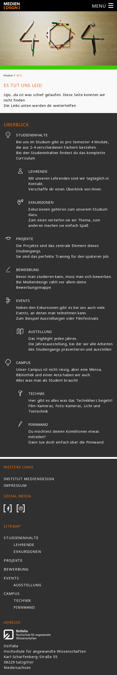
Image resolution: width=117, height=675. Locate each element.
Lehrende (32, 171)
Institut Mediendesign (29, 478)
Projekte (18, 238)
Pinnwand (32, 424)
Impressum (15, 485)
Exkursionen (34, 202)
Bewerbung (21, 269)
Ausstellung (27, 584)
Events (17, 300)
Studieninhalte (26, 134)
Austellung (34, 331)
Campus (17, 362)
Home (8, 75)
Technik (30, 393)
